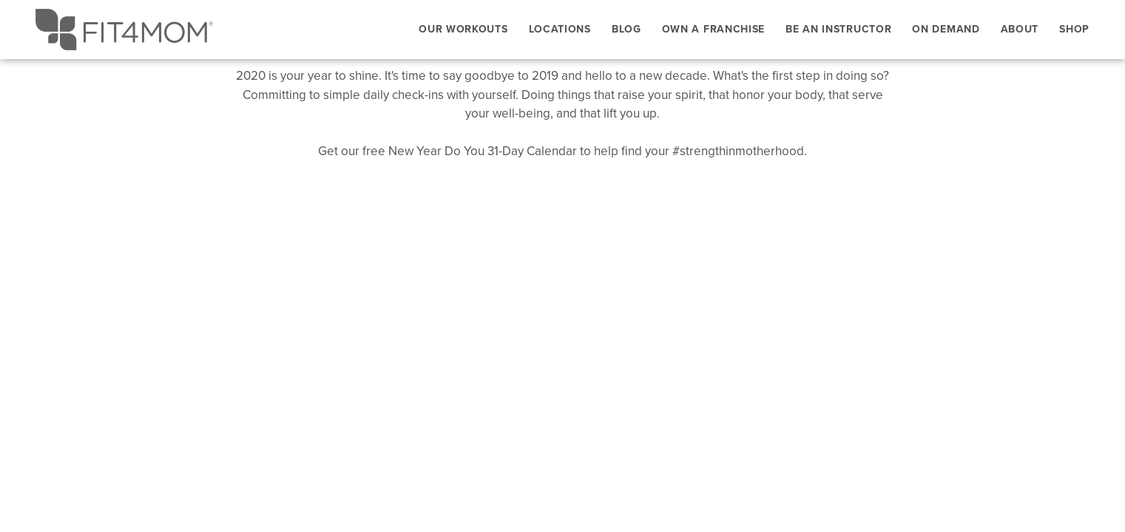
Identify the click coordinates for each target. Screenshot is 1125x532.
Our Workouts (463, 28)
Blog (626, 28)
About (1020, 28)
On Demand (945, 28)
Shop (1074, 28)
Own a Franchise (714, 28)
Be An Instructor (838, 28)
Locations (560, 28)
